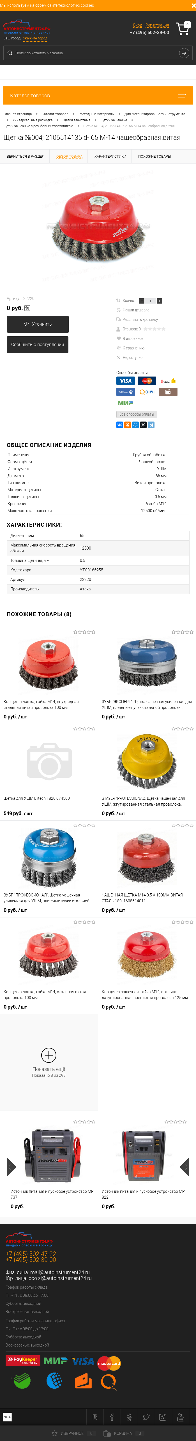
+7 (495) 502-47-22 (31, 1253)
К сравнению (130, 348)
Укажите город (35, 38)
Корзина (123, 1433)
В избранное (129, 338)
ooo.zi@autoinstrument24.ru (60, 1278)
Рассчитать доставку (137, 319)
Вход (137, 25)
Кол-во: (129, 300)
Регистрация (157, 25)
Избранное (74, 1433)
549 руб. (18, 813)
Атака (85, 589)
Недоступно (129, 357)
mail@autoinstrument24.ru (60, 1272)
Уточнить (38, 324)
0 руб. (18, 308)
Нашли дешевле (132, 310)
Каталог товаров (98, 95)
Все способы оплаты (136, 414)
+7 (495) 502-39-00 (149, 32)
